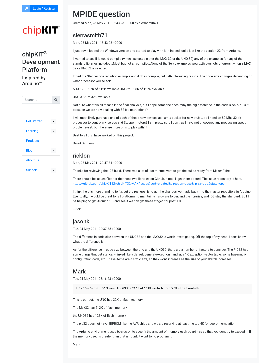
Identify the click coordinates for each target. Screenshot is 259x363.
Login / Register (44, 8)
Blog (29, 150)
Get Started (34, 121)
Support (31, 170)
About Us (32, 160)
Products (32, 141)
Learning (32, 131)
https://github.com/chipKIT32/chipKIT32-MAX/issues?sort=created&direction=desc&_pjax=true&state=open (149, 183)
